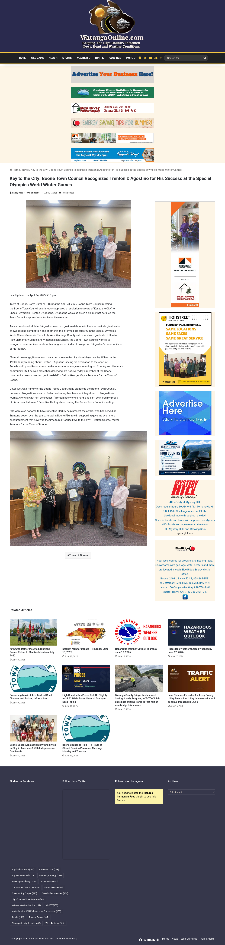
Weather (82, 57)
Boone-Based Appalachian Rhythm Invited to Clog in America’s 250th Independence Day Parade (33, 748)
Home (22, 57)
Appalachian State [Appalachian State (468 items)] (23, 869)
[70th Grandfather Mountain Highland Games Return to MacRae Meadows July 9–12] (33, 632)
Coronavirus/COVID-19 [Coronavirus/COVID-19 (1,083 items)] (26, 887)
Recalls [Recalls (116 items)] (18, 917)
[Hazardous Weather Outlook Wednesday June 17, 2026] (191, 632)
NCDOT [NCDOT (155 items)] (52, 905)
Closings (115, 57)
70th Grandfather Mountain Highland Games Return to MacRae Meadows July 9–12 (32, 652)
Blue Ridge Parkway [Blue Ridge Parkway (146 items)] (24, 881)
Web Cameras (189, 938)
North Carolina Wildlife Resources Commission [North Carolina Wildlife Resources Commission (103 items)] (36, 911)
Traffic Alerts (207, 938)
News (52, 57)
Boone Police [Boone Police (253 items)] (49, 881)
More (129, 57)
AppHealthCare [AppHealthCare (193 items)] (49, 869)
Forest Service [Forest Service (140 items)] (53, 887)
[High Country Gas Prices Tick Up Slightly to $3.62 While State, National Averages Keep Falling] (86, 678)
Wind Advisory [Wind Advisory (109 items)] (55, 923)
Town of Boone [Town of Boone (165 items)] (39, 917)
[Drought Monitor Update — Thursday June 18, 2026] (86, 632)
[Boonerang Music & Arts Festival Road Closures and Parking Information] (33, 678)
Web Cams (37, 57)
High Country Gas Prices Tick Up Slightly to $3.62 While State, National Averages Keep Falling (84, 698)
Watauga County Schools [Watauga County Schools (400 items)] (26, 923)
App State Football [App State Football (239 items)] (23, 875)
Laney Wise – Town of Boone (26, 193)
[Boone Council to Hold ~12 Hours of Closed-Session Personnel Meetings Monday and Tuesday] (86, 728)
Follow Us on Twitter (74, 781)
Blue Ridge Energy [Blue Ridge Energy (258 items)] (50, 875)
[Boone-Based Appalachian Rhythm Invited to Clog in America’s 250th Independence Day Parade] (33, 728)
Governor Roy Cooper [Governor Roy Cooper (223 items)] (24, 893)
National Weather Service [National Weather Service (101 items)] (26, 905)
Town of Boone (78, 555)
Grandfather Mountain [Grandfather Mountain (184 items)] (55, 893)
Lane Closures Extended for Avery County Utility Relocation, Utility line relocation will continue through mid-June (191, 698)
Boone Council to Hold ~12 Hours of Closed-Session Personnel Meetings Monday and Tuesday (82, 748)
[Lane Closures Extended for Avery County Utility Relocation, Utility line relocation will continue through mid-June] (191, 678)
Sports (67, 57)
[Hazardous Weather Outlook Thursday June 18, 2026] (139, 632)
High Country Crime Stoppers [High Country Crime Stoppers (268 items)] (28, 899)
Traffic (100, 57)
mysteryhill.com (185, 533)
